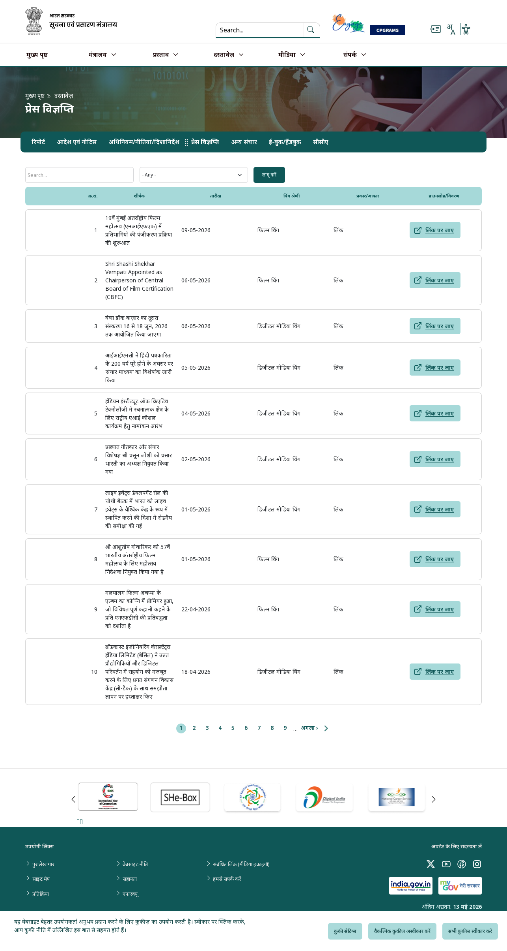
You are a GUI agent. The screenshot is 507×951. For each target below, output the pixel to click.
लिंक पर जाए (439, 230)
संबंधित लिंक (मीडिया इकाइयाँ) (241, 864)
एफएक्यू (130, 893)
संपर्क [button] (350, 55)
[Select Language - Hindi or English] (450, 29)
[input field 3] (269, 175)
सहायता (130, 878)
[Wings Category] (194, 175)
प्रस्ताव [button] (161, 55)
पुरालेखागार (43, 864)
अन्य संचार (244, 142)
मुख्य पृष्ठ (37, 55)
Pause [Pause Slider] (79, 822)
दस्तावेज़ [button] (224, 55)
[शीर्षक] (79, 175)
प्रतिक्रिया (40, 893)
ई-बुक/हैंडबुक (285, 142)
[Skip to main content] (435, 29)
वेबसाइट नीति (135, 864)
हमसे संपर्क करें (227, 878)
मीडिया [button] (287, 55)
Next (434, 799)
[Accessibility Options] (466, 29)
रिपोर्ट (38, 142)
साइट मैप (41, 878)
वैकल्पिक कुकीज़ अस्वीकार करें (402, 931)
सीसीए (320, 142)
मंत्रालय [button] (98, 55)
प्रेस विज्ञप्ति (205, 142)
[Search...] (260, 30)
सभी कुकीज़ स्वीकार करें (470, 931)
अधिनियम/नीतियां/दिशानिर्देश (143, 142)
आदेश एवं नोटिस (77, 142)
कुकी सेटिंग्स (345, 931)
